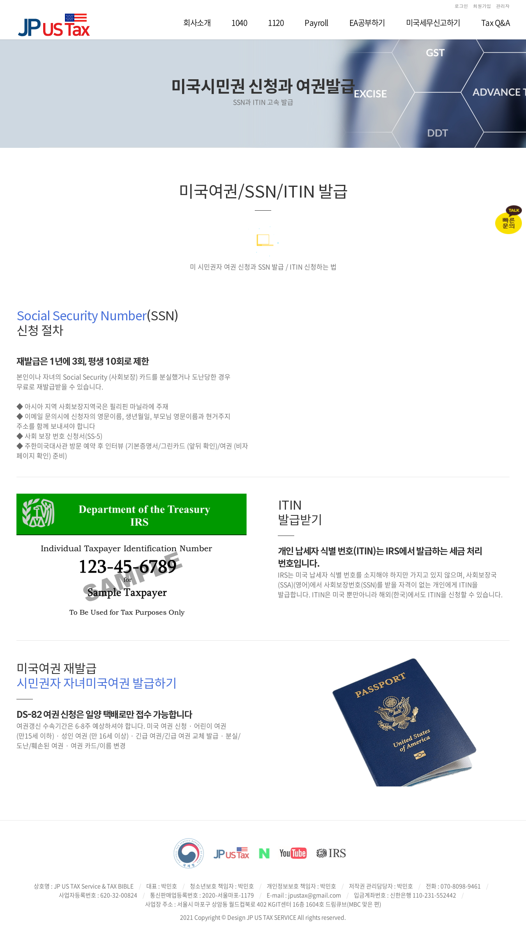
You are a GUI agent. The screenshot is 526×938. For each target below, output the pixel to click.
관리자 (503, 6)
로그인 (461, 6)
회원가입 (482, 6)
